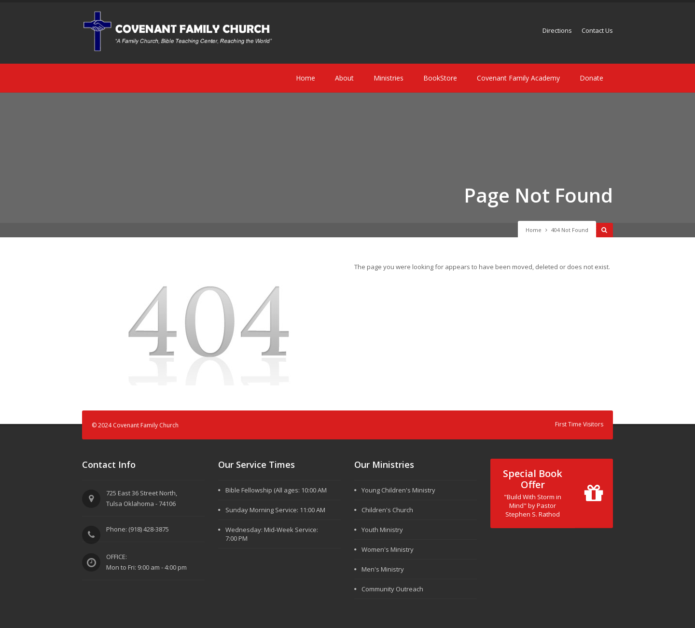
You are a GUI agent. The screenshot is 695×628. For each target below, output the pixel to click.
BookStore (440, 77)
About (344, 77)
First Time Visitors (579, 424)
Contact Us (597, 30)
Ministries (388, 77)
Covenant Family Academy (518, 77)
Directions (557, 30)
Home (305, 77)
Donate (591, 77)
